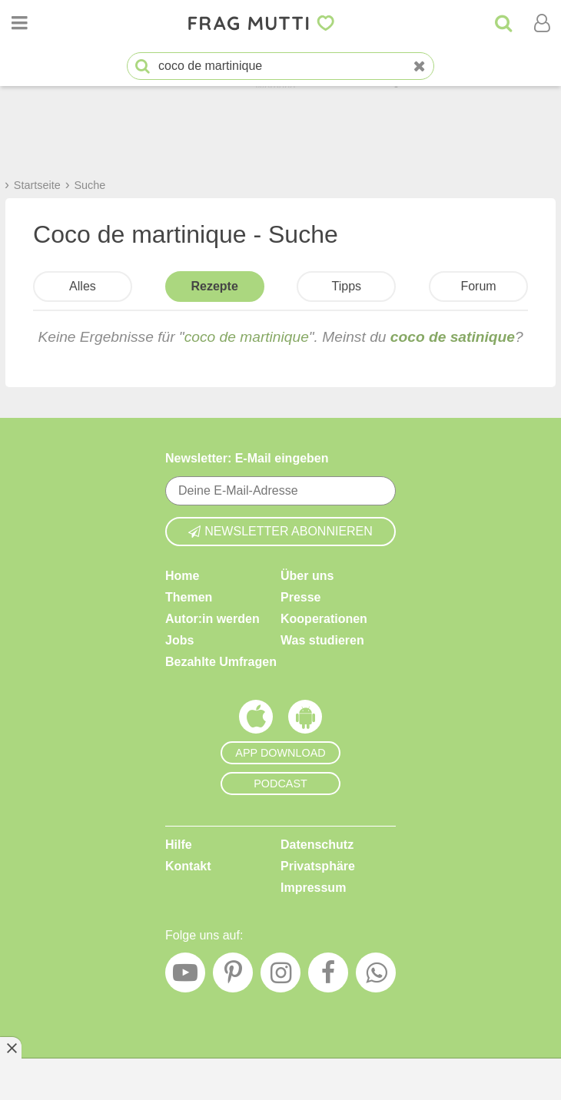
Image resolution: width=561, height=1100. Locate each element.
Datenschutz (317, 844)
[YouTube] (185, 976)
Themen (188, 597)
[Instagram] (280, 976)
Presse (300, 597)
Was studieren (322, 640)
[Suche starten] (142, 66)
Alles (82, 286)
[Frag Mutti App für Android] (305, 720)
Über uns (307, 575)
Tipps (347, 286)
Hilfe (178, 844)
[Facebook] (328, 976)
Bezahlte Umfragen (221, 661)
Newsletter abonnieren (280, 531)
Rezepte (214, 286)
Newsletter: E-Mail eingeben (247, 458)
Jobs (179, 640)
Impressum (313, 887)
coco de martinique (246, 337)
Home (182, 575)
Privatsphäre (317, 866)
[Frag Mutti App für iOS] (256, 720)
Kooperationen (323, 618)
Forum (478, 286)
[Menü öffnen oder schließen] (19, 23)
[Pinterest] (233, 976)
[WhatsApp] (376, 976)
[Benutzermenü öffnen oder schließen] (542, 23)
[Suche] (503, 23)
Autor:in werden (212, 618)
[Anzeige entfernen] (11, 1048)
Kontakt (188, 866)
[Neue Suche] (420, 66)
